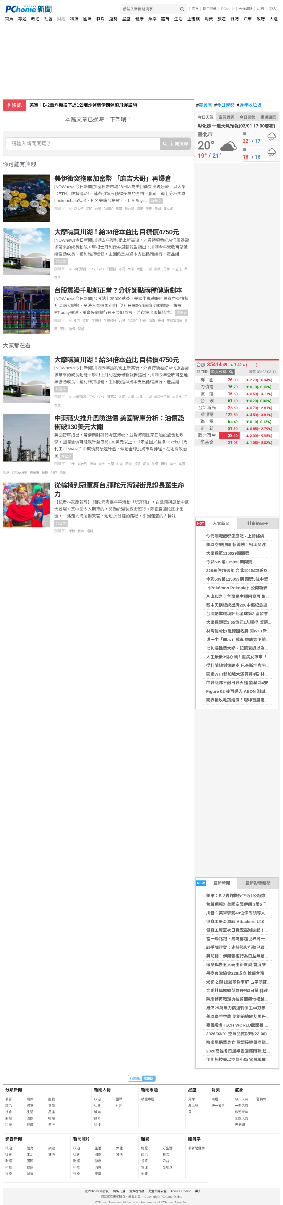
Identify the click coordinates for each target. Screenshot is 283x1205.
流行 (51, 1125)
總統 (140, 209)
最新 (8, 1099)
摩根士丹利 (161, 269)
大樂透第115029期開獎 (227, 553)
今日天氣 (205, 117)
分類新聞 (13, 1090)
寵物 (51, 1099)
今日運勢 (224, 105)
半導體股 (110, 321)
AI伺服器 (80, 269)
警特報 (261, 1099)
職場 (100, 18)
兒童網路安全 (157, 1191)
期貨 (146, 464)
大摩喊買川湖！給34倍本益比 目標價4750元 (116, 232)
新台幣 (129, 209)
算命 (191, 1099)
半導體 (96, 321)
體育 (165, 18)
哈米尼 (108, 209)
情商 (51, 1106)
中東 (77, 321)
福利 (90, 531)
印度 (119, 464)
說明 (260, 9)
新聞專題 (149, 1090)
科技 (74, 18)
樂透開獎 (268, 117)
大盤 (139, 269)
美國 (157, 209)
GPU (100, 269)
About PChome (181, 1191)
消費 (209, 18)
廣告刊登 (119, 1191)
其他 (51, 1155)
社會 (48, 18)
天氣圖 (240, 1125)
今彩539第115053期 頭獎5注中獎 (237, 579)
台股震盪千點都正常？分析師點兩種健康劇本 (118, 290)
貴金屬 (34, 472)
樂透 (214, 1099)
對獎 (215, 1090)
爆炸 (164, 464)
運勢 (113, 18)
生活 (178, 18)
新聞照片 (81, 1139)
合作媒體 (245, 9)
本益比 (176, 269)
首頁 (9, 18)
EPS (92, 269)
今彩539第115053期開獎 (229, 561)
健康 (139, 18)
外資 (122, 269)
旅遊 (221, 18)
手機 (72, 531)
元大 (102, 464)
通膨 (63, 329)
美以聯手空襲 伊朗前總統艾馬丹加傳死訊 (244, 1016)
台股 (122, 321)
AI (70, 209)
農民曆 (204, 105)
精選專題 (147, 1099)
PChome (227, 9)
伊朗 (89, 209)
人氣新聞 (213, 523)
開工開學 (209, 9)
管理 (144, 1167)
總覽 (144, 1148)
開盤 (81, 329)
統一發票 (218, 1106)
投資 (137, 464)
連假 (72, 329)
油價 (152, 321)
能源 (6, 472)
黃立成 (168, 209)
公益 (166, 1161)
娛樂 (152, 18)
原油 (128, 464)
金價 (45, 472)
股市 (195, 9)
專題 (22, 18)
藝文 (166, 1155)
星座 (126, 18)
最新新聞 (213, 883)
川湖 (148, 269)
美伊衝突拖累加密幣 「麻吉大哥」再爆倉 (112, 178)
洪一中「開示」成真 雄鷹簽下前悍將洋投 (244, 639)
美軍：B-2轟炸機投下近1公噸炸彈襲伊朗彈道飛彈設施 (83, 105)
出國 (110, 464)
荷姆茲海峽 (174, 321)
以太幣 (78, 209)
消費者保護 (136, 1191)
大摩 (130, 269)
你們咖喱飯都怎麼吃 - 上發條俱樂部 (239, 536)
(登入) (273, 9)
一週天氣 (241, 1106)
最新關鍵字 (196, 1148)
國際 (87, 18)
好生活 (168, 1148)
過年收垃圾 (249, 105)
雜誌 (234, 18)
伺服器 (111, 269)
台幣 (98, 209)
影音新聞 (13, 1139)
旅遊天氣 (241, 1112)
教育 (81, 531)
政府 (261, 18)
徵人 (198, 1191)
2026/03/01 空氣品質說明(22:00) (236, 1033)
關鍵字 (194, 1139)
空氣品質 (226, 117)
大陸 (273, 18)
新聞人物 (102, 1090)
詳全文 (156, 201)
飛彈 (54, 472)
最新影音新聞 (257, 883)
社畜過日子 (257, 523)
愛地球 (168, 1167)
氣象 (239, 1090)
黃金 (63, 472)
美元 (149, 209)
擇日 (191, 1112)
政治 (35, 18)
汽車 (247, 18)
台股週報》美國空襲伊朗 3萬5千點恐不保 (244, 904)
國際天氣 (241, 1118)
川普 (119, 209)
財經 (61, 18)
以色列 (82, 464)
